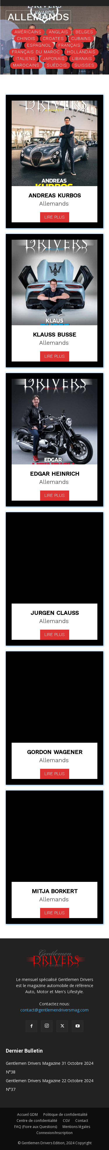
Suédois (57, 65)
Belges (84, 32)
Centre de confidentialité (37, 1120)
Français (69, 45)
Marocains (26, 65)
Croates (53, 38)
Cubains (81, 38)
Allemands (54, 203)
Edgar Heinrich (54, 473)
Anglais (58, 32)
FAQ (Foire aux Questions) (35, 1126)
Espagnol (39, 45)
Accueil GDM (27, 1114)
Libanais (82, 58)
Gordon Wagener (54, 752)
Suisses (84, 65)
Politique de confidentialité (65, 1114)
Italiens (25, 58)
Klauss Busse (54, 334)
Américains (28, 32)
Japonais (54, 58)
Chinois (26, 38)
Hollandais (81, 52)
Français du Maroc (36, 52)
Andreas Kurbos (54, 195)
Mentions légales (76, 1126)
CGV (66, 1120)
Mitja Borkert (55, 891)
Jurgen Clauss (55, 612)
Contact (81, 1120)
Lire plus (54, 217)
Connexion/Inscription (54, 1132)
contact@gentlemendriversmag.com (54, 1010)
